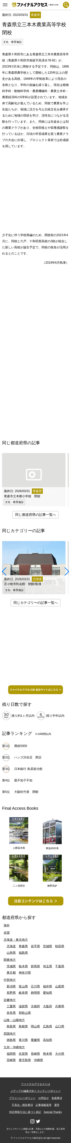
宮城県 (47, 946)
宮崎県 (11, 1060)
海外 (7, 925)
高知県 (47, 1040)
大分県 (59, 1053)
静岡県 (35, 992)
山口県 (59, 1026)
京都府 (35, 1006)
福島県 (23, 952)
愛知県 (47, 992)
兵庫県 (59, 1006)
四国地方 (10, 1033)
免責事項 (56, 1098)
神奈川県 (25, 972)
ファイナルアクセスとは (35, 1084)
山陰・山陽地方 (14, 1020)
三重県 (11, 1006)
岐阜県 (23, 992)
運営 (56, 1104)
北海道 (11, 946)
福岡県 (11, 1053)
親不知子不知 (23, 780)
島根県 (23, 1026)
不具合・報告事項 (22, 1104)
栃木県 (23, 966)
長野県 (11, 992)
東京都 (11, 972)
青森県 (23, 946)
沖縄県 (38, 1060)
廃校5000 (20, 746)
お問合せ (43, 1098)
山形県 (11, 952)
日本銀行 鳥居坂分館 (28, 768)
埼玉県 (47, 966)
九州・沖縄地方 (14, 1047)
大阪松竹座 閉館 (26, 791)
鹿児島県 (25, 1060)
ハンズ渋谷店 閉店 (29, 757)
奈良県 (11, 1012)
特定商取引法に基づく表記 (25, 1112)
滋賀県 (23, 1006)
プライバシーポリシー (22, 1098)
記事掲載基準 (43, 1104)
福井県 (47, 986)
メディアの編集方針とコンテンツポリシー (35, 1090)
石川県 (35, 986)
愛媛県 (35, 1040)
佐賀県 (23, 1053)
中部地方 (10, 980)
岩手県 (35, 946)
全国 (7, 932)
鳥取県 (11, 1026)
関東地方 (10, 959)
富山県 (23, 986)
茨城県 (11, 966)
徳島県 (11, 1040)
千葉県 (59, 966)
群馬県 (35, 966)
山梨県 (59, 986)
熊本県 (47, 1053)
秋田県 (59, 946)
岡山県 (35, 1026)
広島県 (47, 1026)
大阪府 (47, 1006)
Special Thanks (53, 1112)
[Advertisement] (35, 190)
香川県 (23, 1040)
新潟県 (11, 986)
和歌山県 (25, 1012)
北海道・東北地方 (16, 939)
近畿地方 (10, 1000)
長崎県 (35, 1053)
